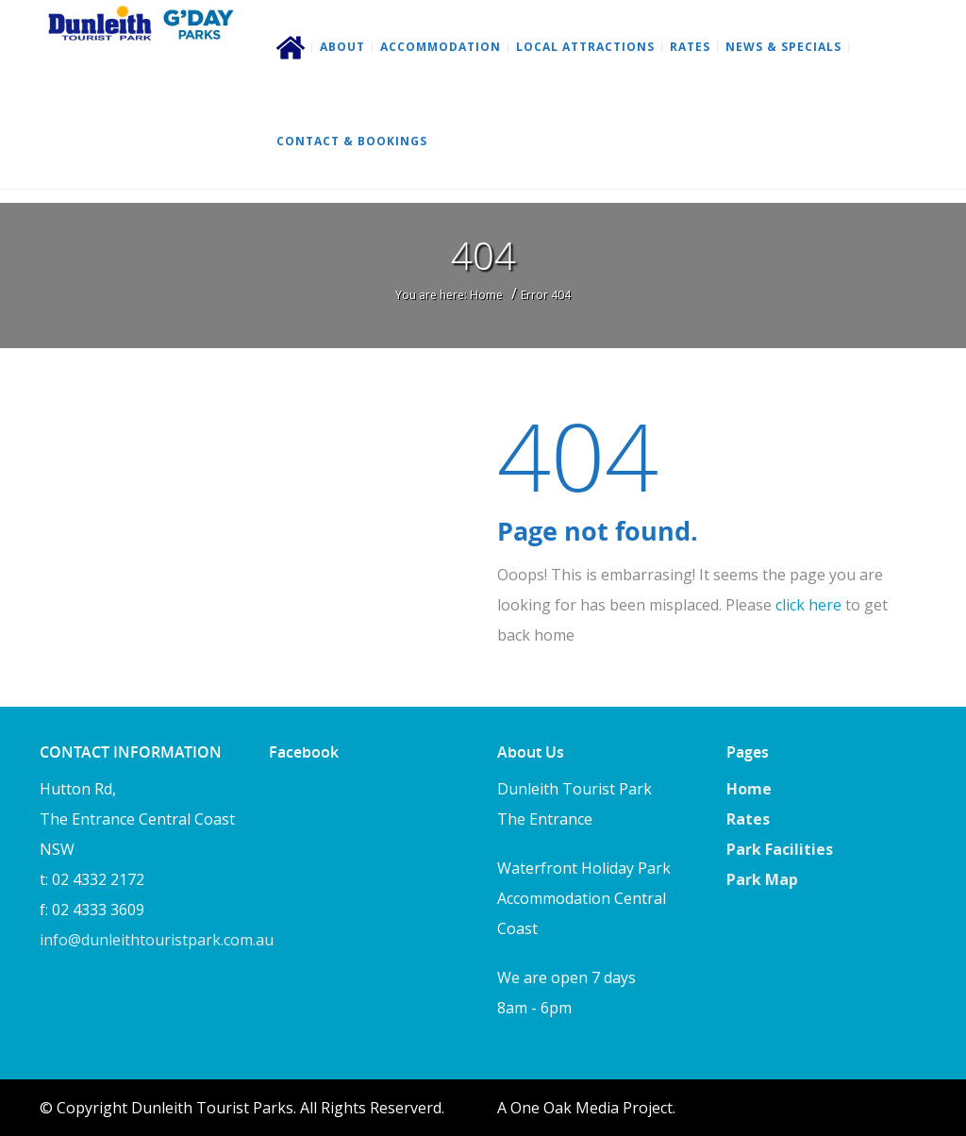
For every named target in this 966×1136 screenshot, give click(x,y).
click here (808, 604)
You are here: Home (449, 295)
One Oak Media (564, 1107)
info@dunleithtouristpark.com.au (157, 939)
